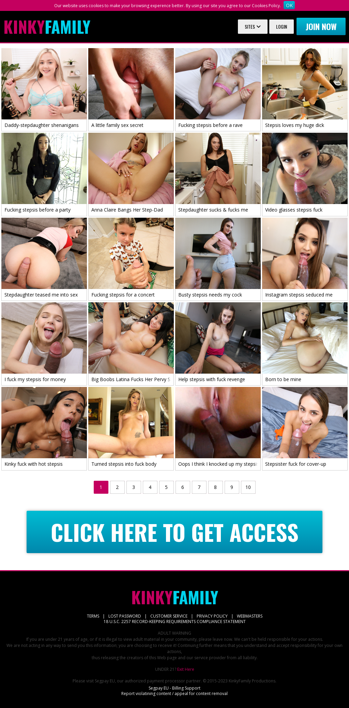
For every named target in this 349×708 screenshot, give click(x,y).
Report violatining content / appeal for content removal (174, 693)
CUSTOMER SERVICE (168, 616)
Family (46, 26)
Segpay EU (105, 681)
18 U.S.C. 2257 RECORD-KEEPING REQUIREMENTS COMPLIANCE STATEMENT (175, 621)
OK (289, 5)
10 (248, 487)
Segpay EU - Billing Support (174, 688)
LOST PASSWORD (124, 616)
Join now (321, 26)
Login (281, 26)
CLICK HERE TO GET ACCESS (175, 532)
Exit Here (185, 669)
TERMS (93, 616)
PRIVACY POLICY (212, 616)
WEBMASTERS (249, 616)
